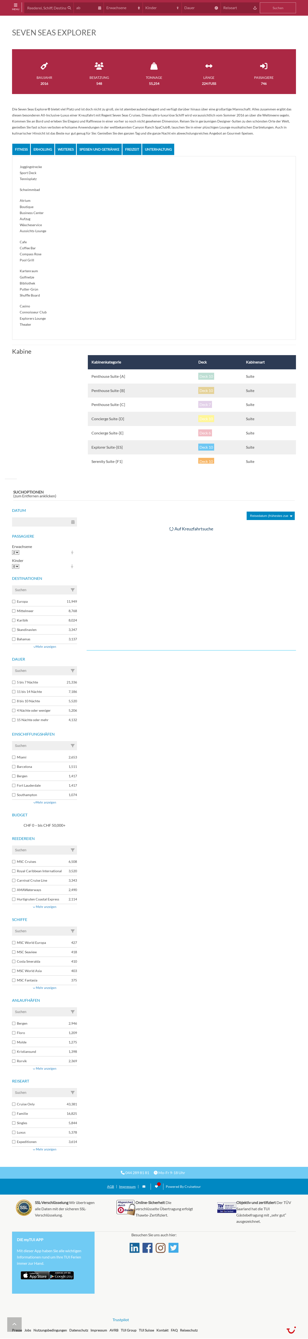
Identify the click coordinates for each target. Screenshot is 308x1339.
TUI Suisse (146, 1330)
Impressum (127, 1186)
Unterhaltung (158, 149)
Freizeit (132, 149)
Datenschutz (78, 1330)
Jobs (27, 1330)
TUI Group (128, 1330)
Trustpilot (121, 1319)
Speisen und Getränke (99, 149)
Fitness (21, 149)
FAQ (174, 1330)
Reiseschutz (189, 1330)
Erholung (42, 149)
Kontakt (162, 1330)
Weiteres (66, 149)
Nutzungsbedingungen (50, 1330)
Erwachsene (22, 546)
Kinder (17, 560)
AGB (110, 1186)
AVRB (113, 1330)
